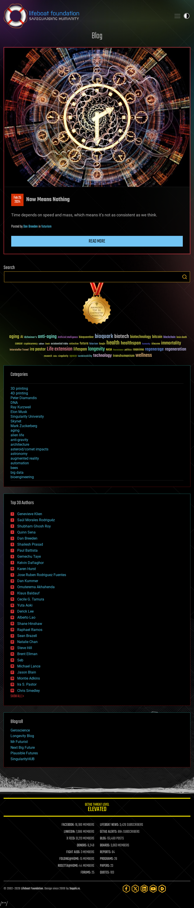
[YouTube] (153, 889)
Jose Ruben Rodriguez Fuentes (41, 575)
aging (15, 430)
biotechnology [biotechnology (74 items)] (140, 337)
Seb (20, 660)
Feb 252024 (17, 200)
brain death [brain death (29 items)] (182, 337)
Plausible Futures (24, 753)
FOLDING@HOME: (69, 859)
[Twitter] (135, 889)
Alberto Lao (26, 617)
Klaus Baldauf (28, 593)
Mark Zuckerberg (24, 426)
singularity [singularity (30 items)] (63, 356)
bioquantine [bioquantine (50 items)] (86, 337)
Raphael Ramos (29, 630)
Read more (97, 241)
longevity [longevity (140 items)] (96, 349)
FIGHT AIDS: (73, 852)
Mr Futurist (19, 742)
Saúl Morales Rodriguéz (36, 520)
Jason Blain (26, 672)
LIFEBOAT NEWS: (109, 825)
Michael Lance (28, 666)
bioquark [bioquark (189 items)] (104, 336)
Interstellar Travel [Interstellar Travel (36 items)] (19, 350)
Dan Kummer (27, 581)
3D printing (19, 388)
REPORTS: (105, 852)
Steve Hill (24, 648)
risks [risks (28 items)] (55, 356)
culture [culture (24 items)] (41, 344)
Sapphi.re (74, 888)
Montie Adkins (28, 678)
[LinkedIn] (144, 889)
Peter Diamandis (24, 398)
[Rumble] (162, 889)
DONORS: (82, 845)
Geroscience (20, 730)
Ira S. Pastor (27, 684)
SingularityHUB (22, 759)
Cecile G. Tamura (30, 599)
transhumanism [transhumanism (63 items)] (123, 356)
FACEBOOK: (68, 825)
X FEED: (71, 838)
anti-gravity (19, 440)
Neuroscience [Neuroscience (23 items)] (118, 350)
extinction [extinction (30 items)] (74, 343)
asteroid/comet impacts (29, 449)
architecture (20, 444)
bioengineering (22, 477)
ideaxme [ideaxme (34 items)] (155, 344)
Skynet (16, 421)
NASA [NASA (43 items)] (109, 350)
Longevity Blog (22, 736)
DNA (14, 402)
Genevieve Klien (29, 514)
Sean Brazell (27, 636)
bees (14, 468)
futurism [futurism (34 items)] (93, 344)
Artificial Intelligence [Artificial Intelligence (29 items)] (68, 337)
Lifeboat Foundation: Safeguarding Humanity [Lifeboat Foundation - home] (86, 16)
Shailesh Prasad (30, 544)
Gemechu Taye (29, 556)
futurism (46, 227)
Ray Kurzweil (21, 407)
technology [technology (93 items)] (102, 355)
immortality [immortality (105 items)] (171, 343)
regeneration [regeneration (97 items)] (175, 349)
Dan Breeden (30, 227)
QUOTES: (105, 873)
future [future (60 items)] (84, 343)
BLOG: (103, 838)
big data (17, 472)
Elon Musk (19, 412)
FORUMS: (86, 873)
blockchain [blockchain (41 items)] (169, 337)
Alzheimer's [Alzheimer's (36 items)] (30, 337)
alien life (17, 435)
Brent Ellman (27, 654)
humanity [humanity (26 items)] (146, 344)
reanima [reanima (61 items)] (138, 349)
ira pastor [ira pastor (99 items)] (38, 349)
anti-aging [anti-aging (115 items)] (47, 337)
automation (20, 463)
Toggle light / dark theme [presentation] (187, 16)
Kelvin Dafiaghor (30, 563)
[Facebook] (126, 889)
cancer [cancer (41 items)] (19, 344)
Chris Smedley (28, 691)
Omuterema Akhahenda (36, 587)
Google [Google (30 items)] (102, 343)
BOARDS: (105, 845)
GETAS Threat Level (97, 808)
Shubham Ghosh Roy (34, 526)
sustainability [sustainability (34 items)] (85, 356)
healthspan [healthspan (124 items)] (131, 343)
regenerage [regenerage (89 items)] (154, 349)
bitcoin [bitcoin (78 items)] (157, 337)
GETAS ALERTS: (108, 832)
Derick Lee (25, 611)
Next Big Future (23, 747)
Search (184, 276)
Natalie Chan (27, 642)
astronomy (19, 454)
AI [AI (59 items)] (21, 337)
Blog (97, 36)
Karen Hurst (26, 569)
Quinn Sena (26, 532)
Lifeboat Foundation (32, 888)
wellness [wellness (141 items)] (144, 355)
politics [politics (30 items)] (128, 350)
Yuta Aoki (24, 605)
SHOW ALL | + (17, 696)
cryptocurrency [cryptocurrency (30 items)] (31, 343)
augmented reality (25, 458)
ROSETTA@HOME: (68, 866)
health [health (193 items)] (113, 343)
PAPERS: (105, 866)
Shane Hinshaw (29, 624)
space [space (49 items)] (73, 356)
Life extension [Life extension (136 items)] (59, 349)
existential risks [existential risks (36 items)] (59, 344)
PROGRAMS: (107, 859)
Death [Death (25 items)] (47, 344)
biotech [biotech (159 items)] (121, 337)
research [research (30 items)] (48, 356)
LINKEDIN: (69, 832)
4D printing (19, 393)
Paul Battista (27, 550)
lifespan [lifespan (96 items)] (80, 349)
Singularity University (27, 416)
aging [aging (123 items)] (14, 337)
